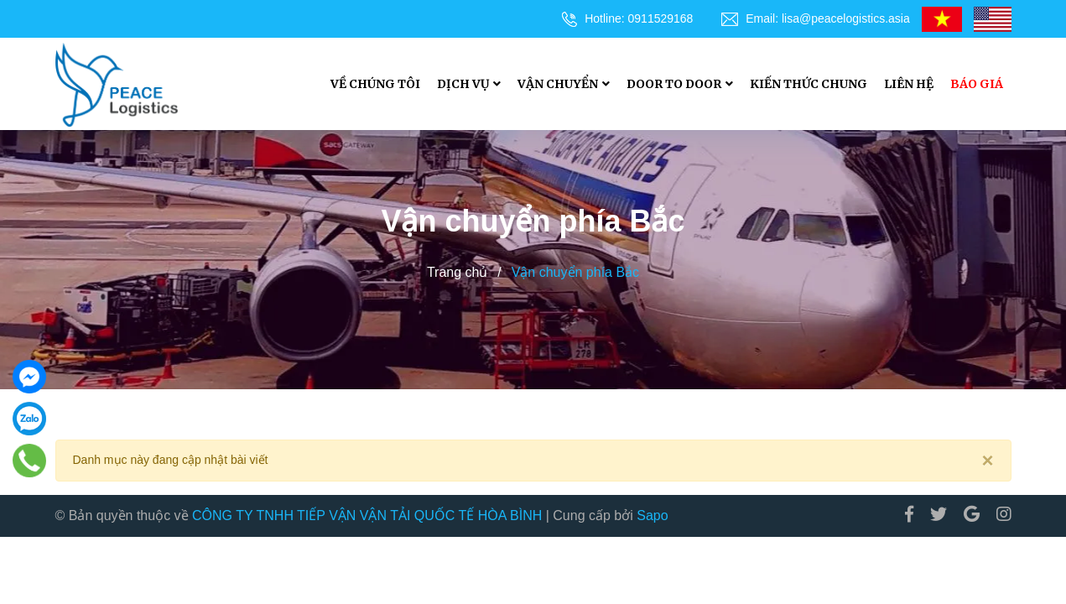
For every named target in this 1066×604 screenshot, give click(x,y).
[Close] (987, 460)
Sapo (652, 515)
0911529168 (661, 18)
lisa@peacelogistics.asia (846, 18)
